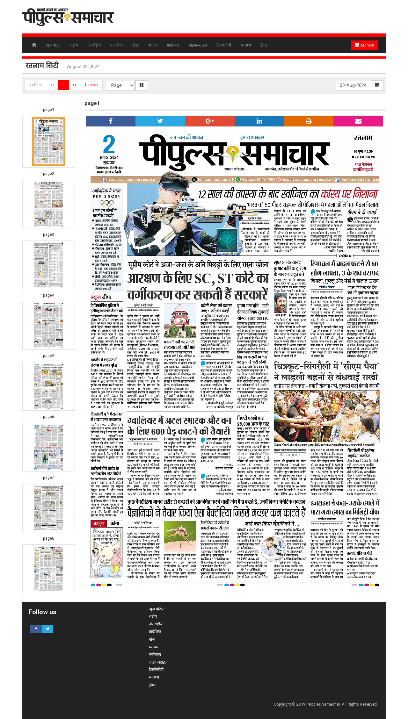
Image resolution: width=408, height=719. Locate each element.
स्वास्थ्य (246, 45)
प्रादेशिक (116, 45)
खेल (135, 45)
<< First (35, 85)
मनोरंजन (173, 45)
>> (75, 85)
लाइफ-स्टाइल (197, 45)
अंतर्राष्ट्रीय (94, 45)
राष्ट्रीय (74, 45)
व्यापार (152, 45)
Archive (364, 45)
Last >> (91, 85)
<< (52, 85)
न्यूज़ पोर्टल (53, 45)
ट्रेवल (263, 45)
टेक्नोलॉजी (223, 45)
